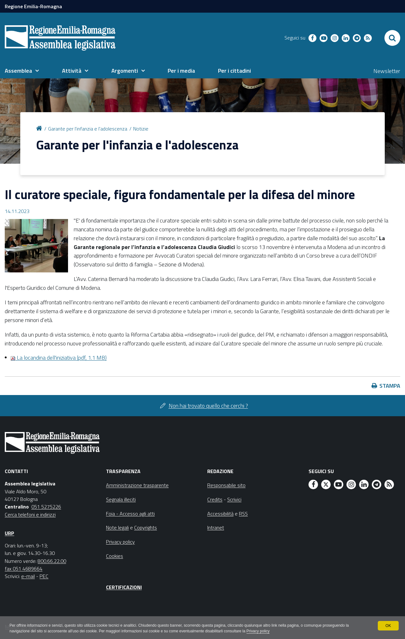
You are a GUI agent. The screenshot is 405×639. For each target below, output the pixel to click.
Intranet (215, 527)
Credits (214, 499)
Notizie (140, 128)
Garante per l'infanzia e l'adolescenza (87, 128)
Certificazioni (124, 587)
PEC (44, 576)
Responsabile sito (226, 485)
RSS (243, 513)
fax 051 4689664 (23, 568)
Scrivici (234, 499)
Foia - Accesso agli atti (130, 513)
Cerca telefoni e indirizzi (30, 514)
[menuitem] (22, 70)
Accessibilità (220, 513)
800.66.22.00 (52, 561)
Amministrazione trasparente (137, 485)
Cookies (114, 556)
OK (388, 626)
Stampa (389, 385)
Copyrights (145, 527)
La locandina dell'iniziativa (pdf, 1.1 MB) (58, 357)
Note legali (117, 527)
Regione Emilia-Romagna (33, 6)
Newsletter (386, 71)
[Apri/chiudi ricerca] (392, 38)
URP (9, 533)
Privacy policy (258, 631)
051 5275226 (46, 506)
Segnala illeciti (121, 499)
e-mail (28, 576)
